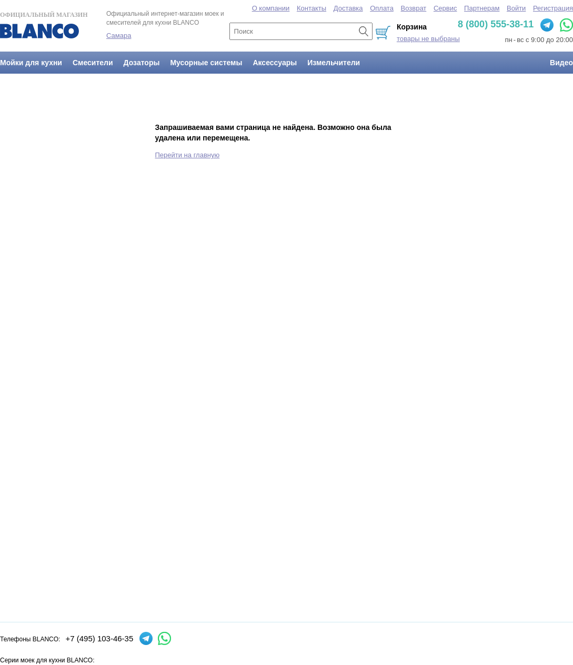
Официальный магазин (43, 24)
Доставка (348, 8)
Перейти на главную (187, 155)
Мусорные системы (206, 62)
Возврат (414, 8)
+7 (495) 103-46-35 (99, 638)
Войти (516, 8)
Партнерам (481, 8)
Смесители (93, 62)
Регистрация (553, 8)
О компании (271, 8)
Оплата (382, 8)
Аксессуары (275, 62)
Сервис (445, 8)
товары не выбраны (428, 39)
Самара (118, 35)
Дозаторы (142, 62)
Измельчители (333, 62)
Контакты (311, 8)
